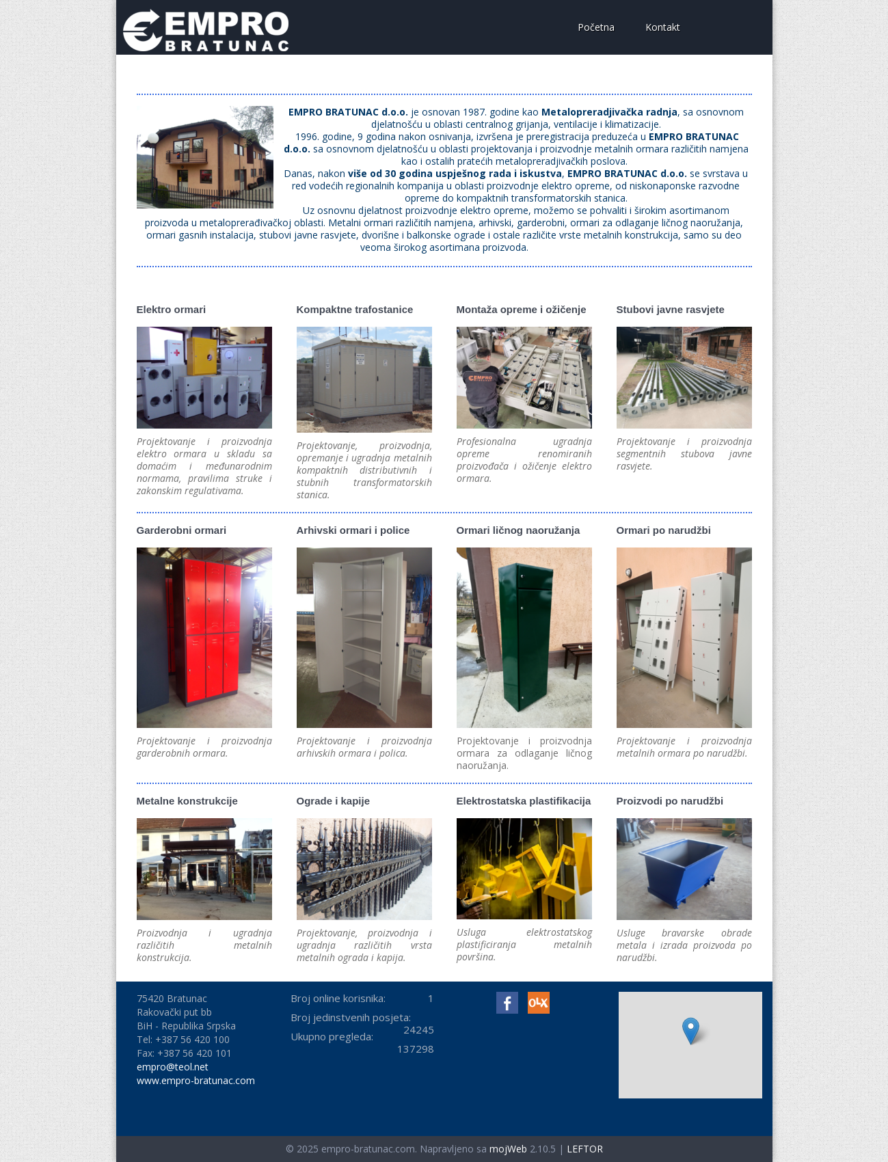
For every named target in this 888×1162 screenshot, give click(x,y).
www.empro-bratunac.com (196, 1080)
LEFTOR (585, 1148)
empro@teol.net (172, 1066)
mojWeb (508, 1148)
